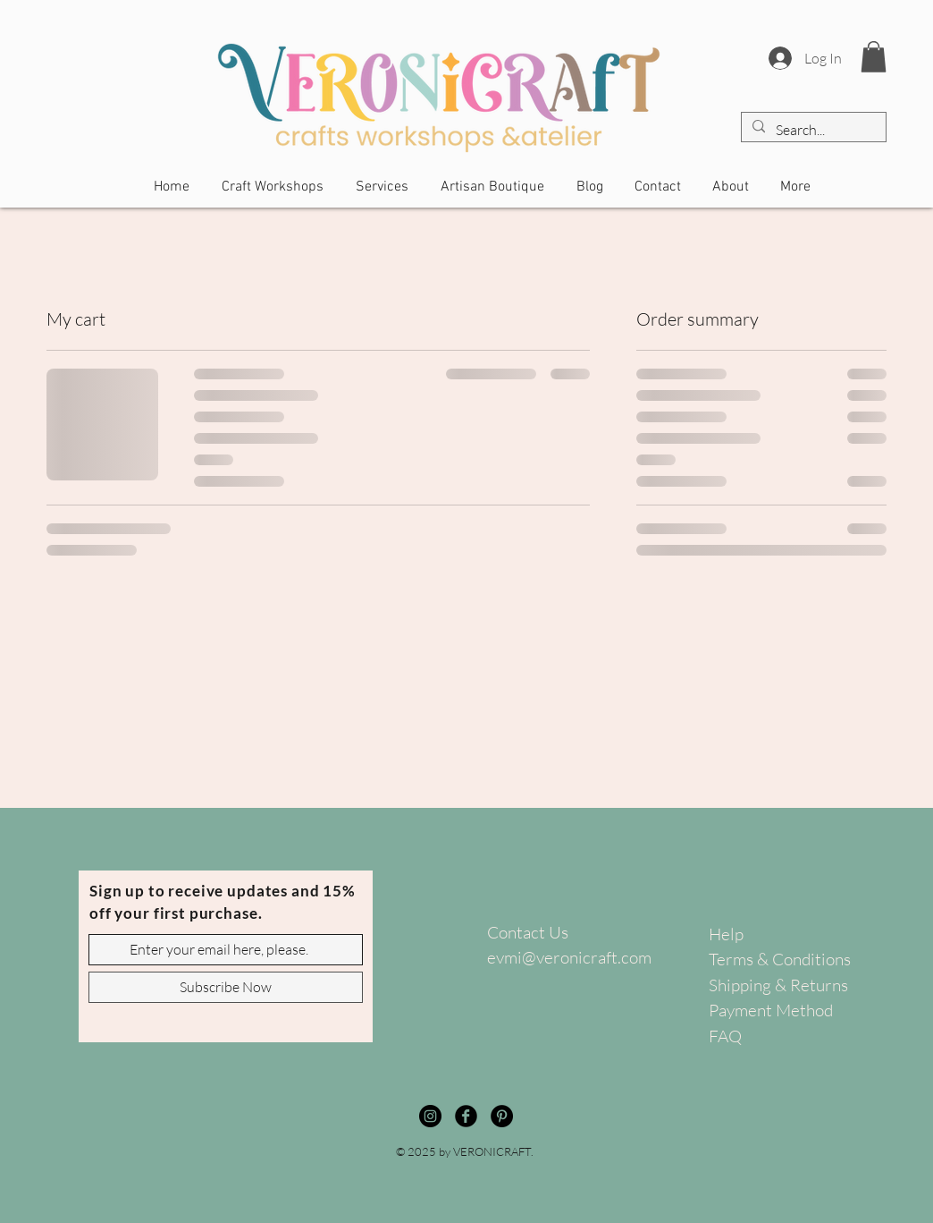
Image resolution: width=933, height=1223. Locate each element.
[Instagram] (430, 1116)
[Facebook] (466, 1116)
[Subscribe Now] (225, 987)
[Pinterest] (502, 1116)
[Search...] (812, 130)
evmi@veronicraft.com (569, 957)
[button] (874, 56)
